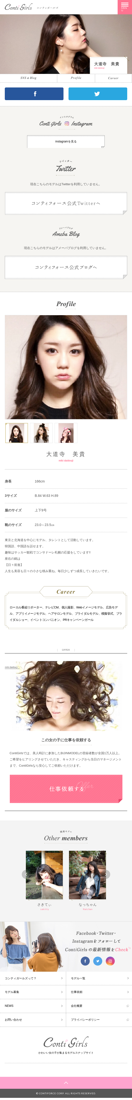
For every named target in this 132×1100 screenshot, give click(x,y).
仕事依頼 (76, 994)
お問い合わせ (13, 1022)
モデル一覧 (78, 980)
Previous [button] (26, 876)
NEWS (9, 1008)
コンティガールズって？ (20, 980)
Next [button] (105, 876)
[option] (66, 369)
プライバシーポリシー (85, 1022)
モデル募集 (12, 994)
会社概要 (76, 1008)
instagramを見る (66, 142)
